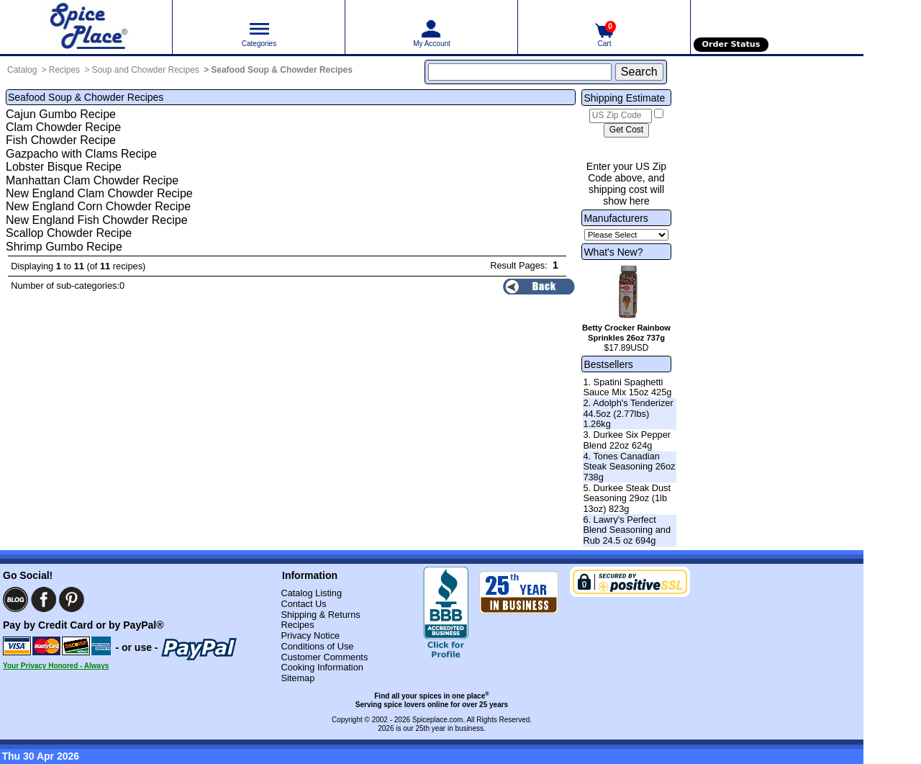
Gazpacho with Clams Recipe (81, 154)
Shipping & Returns (320, 614)
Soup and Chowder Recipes (145, 70)
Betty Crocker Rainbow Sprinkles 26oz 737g (626, 332)
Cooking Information (322, 667)
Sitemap (297, 678)
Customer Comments (324, 657)
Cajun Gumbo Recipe (61, 114)
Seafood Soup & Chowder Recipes (282, 70)
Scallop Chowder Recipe (69, 233)
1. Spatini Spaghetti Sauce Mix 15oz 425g (627, 387)
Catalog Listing (311, 593)
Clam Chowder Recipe (63, 127)
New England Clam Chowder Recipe (99, 193)
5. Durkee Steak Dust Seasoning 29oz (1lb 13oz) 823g (627, 498)
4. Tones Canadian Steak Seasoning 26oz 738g (629, 466)
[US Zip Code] (620, 116)
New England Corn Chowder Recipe (98, 206)
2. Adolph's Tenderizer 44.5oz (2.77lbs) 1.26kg (628, 413)
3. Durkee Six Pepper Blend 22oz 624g (627, 440)
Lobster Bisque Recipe (64, 167)
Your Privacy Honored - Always (56, 666)
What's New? (613, 252)
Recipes (64, 70)
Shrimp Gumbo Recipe (64, 247)
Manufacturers (616, 218)
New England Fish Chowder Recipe (97, 220)
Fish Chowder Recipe (61, 140)
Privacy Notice (310, 635)
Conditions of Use (317, 646)
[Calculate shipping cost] (626, 130)
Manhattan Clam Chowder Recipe (92, 180)
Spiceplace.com (437, 720)
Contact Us (303, 603)
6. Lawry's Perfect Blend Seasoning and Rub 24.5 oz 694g (627, 530)
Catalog (22, 70)
